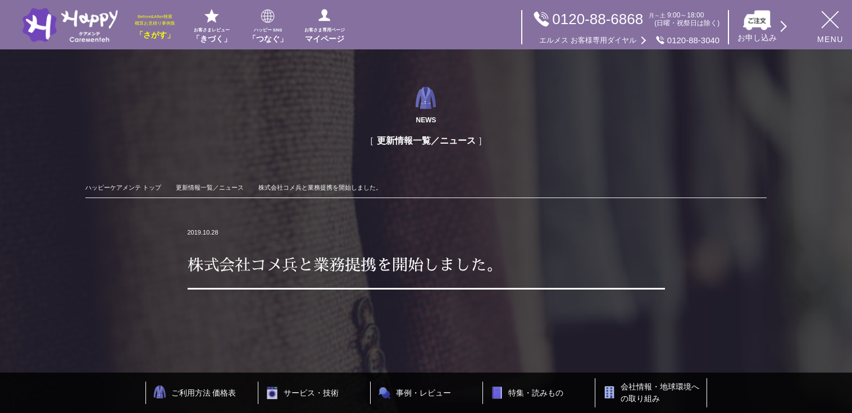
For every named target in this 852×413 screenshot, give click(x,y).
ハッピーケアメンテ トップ (123, 187)
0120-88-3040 (629, 40)
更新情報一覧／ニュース (210, 187)
